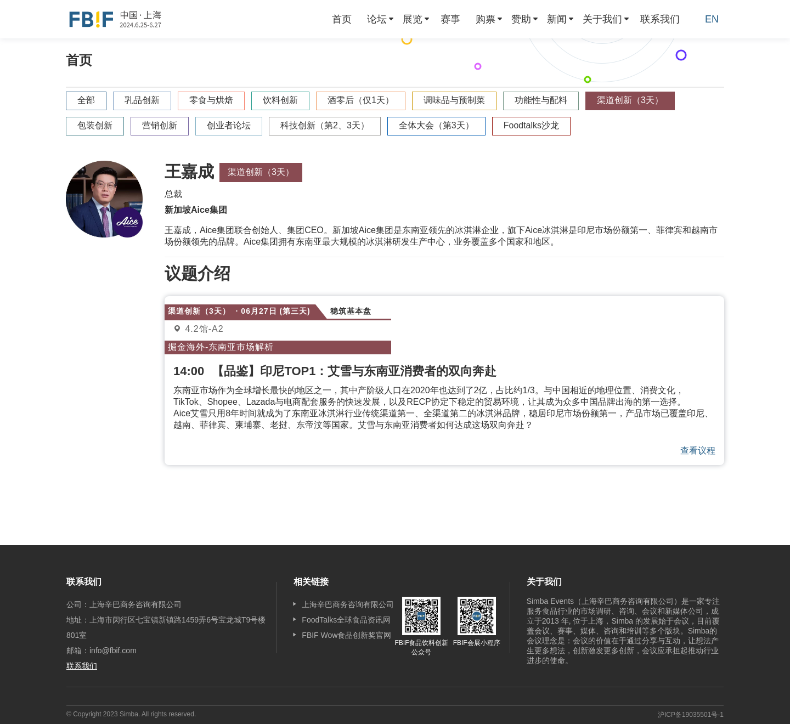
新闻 (557, 19)
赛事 (450, 19)
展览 (412, 19)
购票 (485, 19)
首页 (342, 19)
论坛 (377, 19)
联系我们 (660, 19)
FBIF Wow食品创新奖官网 (346, 635)
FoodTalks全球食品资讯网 (346, 619)
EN (712, 19)
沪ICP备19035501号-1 (691, 715)
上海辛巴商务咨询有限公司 (348, 604)
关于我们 (602, 19)
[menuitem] (342, 19)
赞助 (521, 19)
